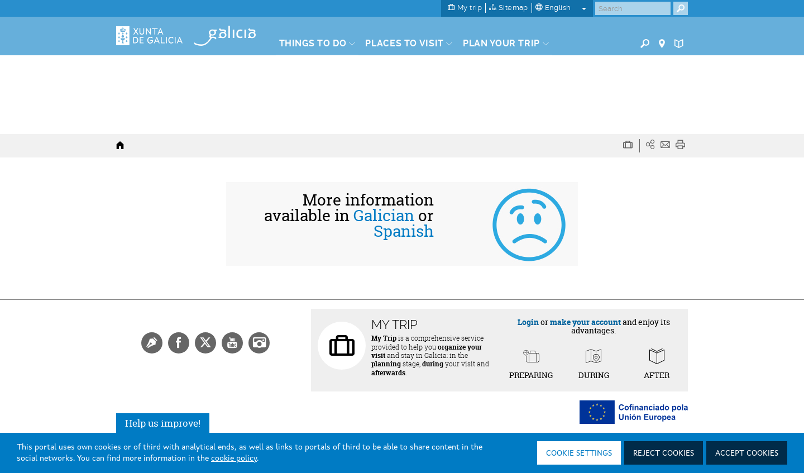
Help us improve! (162, 423)
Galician (383, 215)
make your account (585, 322)
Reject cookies (663, 453)
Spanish (404, 231)
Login (528, 322)
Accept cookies (746, 453)
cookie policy (234, 458)
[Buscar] (633, 8)
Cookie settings (579, 453)
